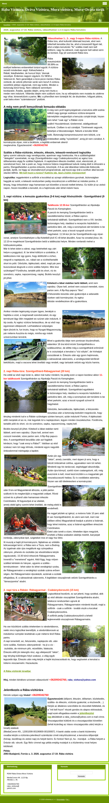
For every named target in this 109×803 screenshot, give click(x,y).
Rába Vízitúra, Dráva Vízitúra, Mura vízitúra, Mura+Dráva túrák (52, 10)
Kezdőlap (7, 25)
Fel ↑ (68, 799)
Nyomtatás (61, 799)
